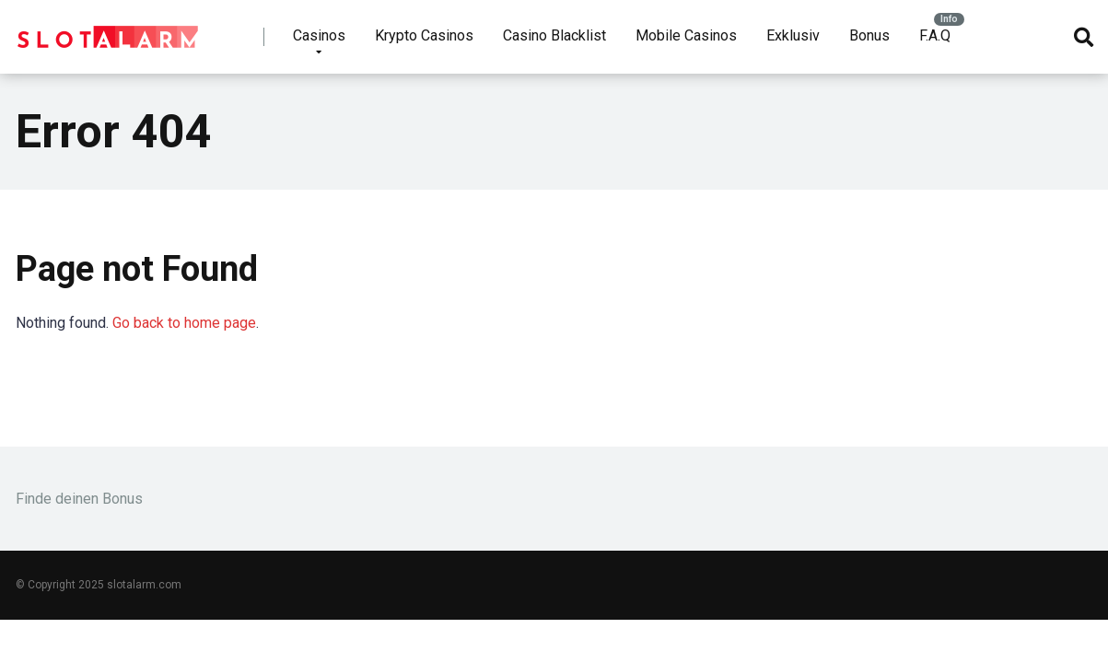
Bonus (869, 35)
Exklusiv (793, 35)
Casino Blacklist (554, 35)
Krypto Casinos (424, 35)
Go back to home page (184, 323)
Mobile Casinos (686, 35)
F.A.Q (935, 35)
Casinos (319, 35)
